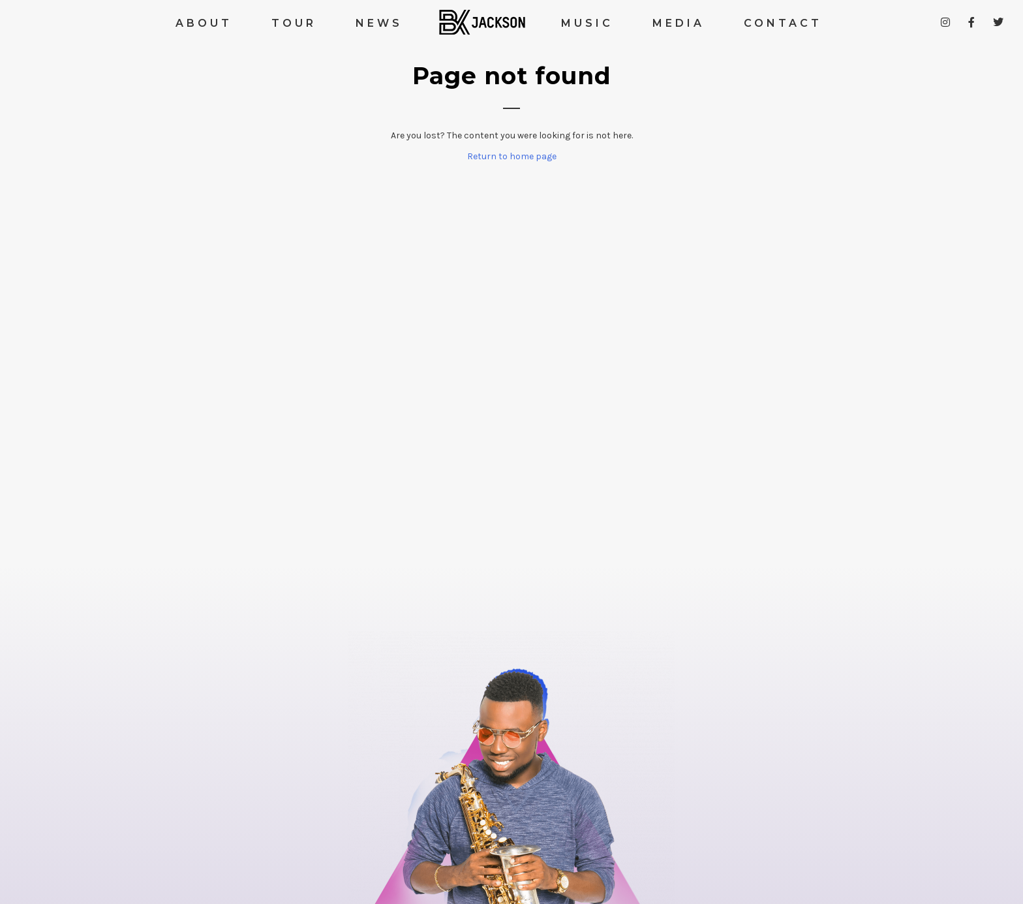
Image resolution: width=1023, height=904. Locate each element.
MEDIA (678, 23)
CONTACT (783, 23)
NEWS (379, 23)
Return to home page (512, 156)
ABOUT (204, 23)
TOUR (293, 23)
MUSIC (587, 23)
